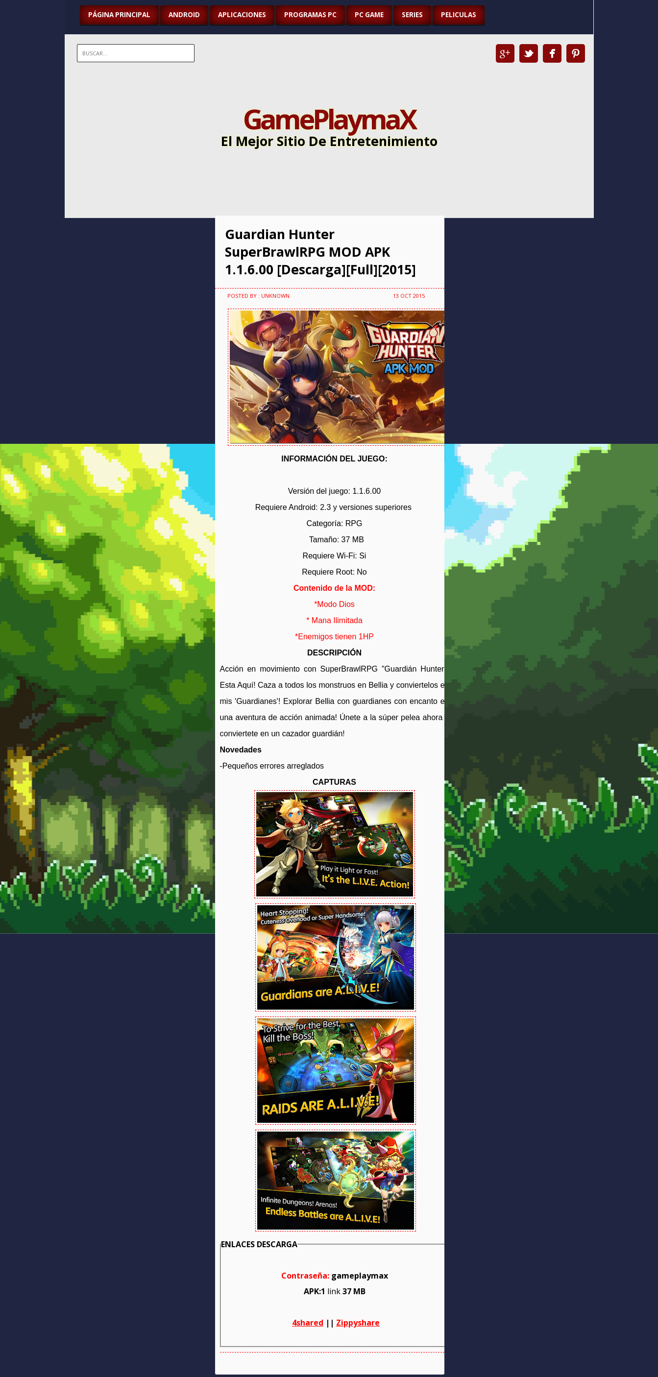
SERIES (412, 14)
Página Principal (119, 14)
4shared (307, 1322)
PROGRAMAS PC (310, 14)
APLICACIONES (242, 14)
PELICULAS (458, 14)
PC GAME (369, 14)
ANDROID (184, 14)
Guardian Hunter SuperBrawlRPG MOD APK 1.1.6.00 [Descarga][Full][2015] (320, 251)
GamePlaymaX (329, 118)
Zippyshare (358, 1322)
